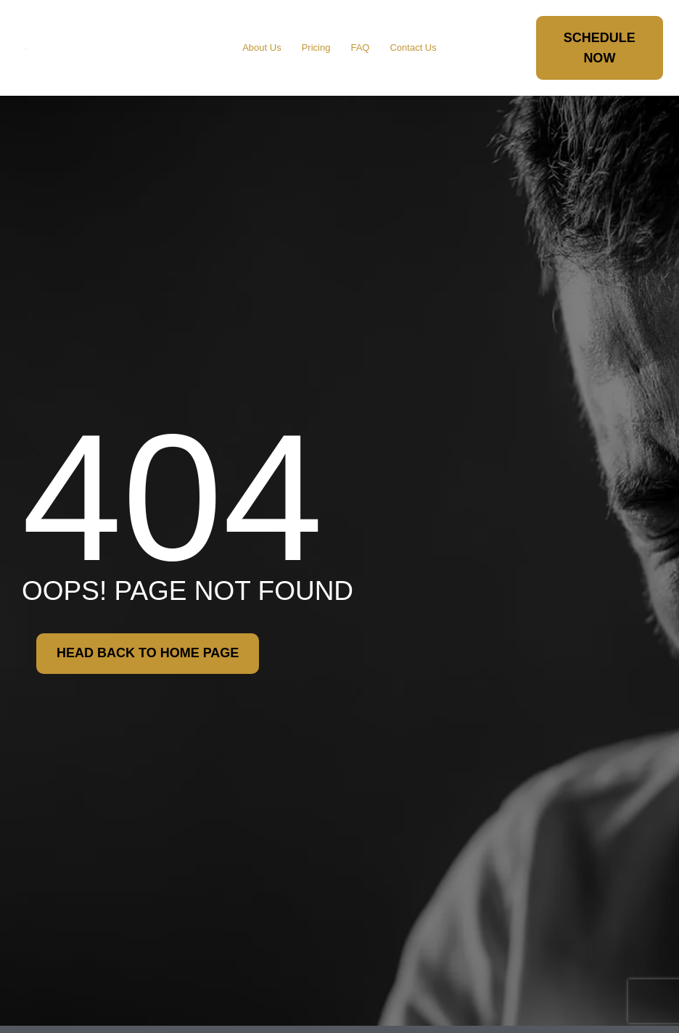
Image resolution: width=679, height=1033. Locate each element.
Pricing (316, 47)
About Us (261, 47)
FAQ (359, 47)
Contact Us (413, 47)
